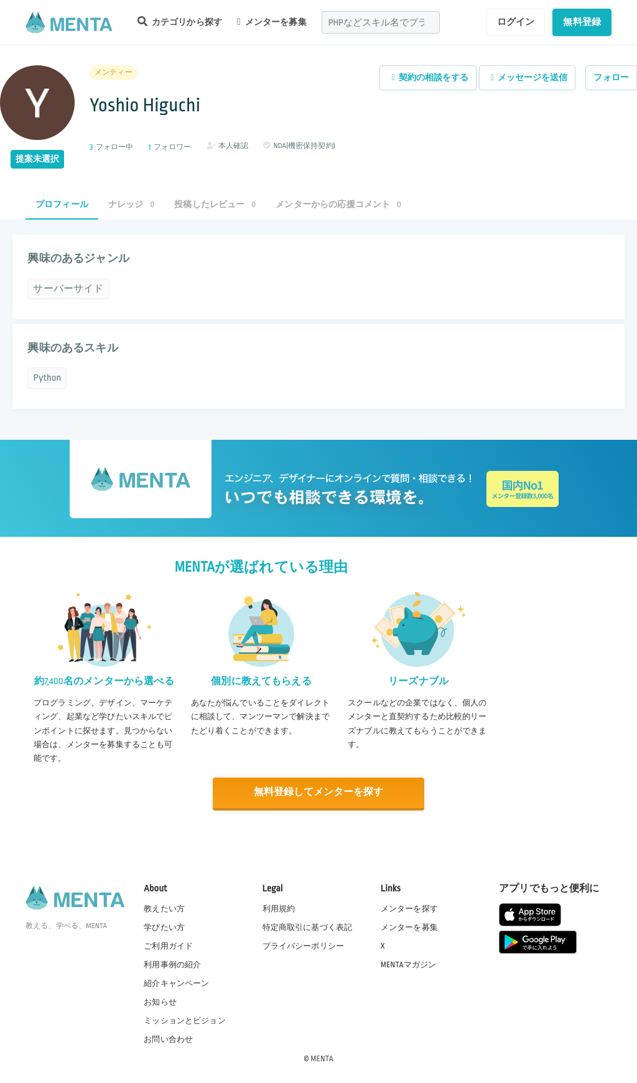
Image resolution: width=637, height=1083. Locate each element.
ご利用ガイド (168, 945)
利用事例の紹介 (172, 963)
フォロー (611, 77)
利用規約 (279, 907)
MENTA (321, 1057)
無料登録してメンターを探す (318, 792)
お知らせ (160, 1001)
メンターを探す (409, 907)
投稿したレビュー (215, 204)
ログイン (516, 22)
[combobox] (381, 22)
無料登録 (582, 22)
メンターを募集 (272, 22)
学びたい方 (164, 926)
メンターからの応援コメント (338, 204)
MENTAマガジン (408, 963)
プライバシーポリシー (304, 945)
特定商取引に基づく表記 (308, 926)
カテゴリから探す (179, 21)
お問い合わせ (168, 1038)
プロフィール (61, 204)
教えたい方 (164, 907)
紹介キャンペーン (176, 982)
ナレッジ (131, 204)
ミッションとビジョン (185, 1020)
